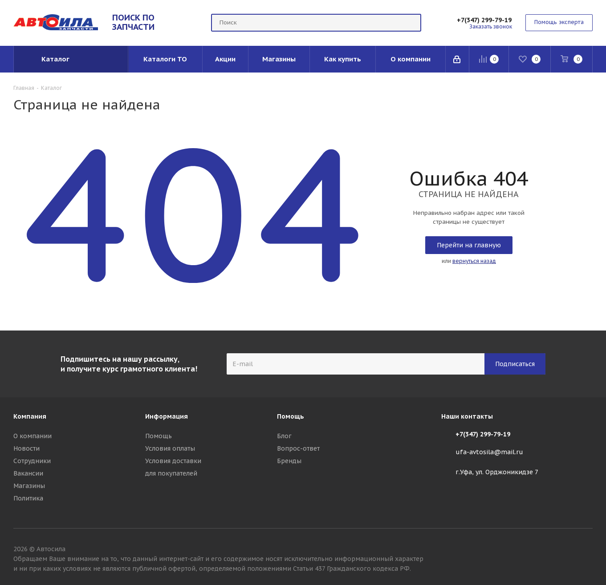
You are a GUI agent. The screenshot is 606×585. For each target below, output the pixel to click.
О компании (32, 436)
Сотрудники (32, 461)
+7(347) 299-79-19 (484, 20)
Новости (26, 448)
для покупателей (171, 473)
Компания (29, 416)
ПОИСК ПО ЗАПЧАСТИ (133, 22)
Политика (28, 498)
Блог (284, 436)
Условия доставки (173, 461)
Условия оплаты (170, 448)
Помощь (158, 436)
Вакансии (28, 473)
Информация (166, 416)
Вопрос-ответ (298, 448)
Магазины (29, 486)
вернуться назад (474, 261)
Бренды (289, 461)
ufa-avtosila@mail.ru (489, 452)
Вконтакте (586, 550)
